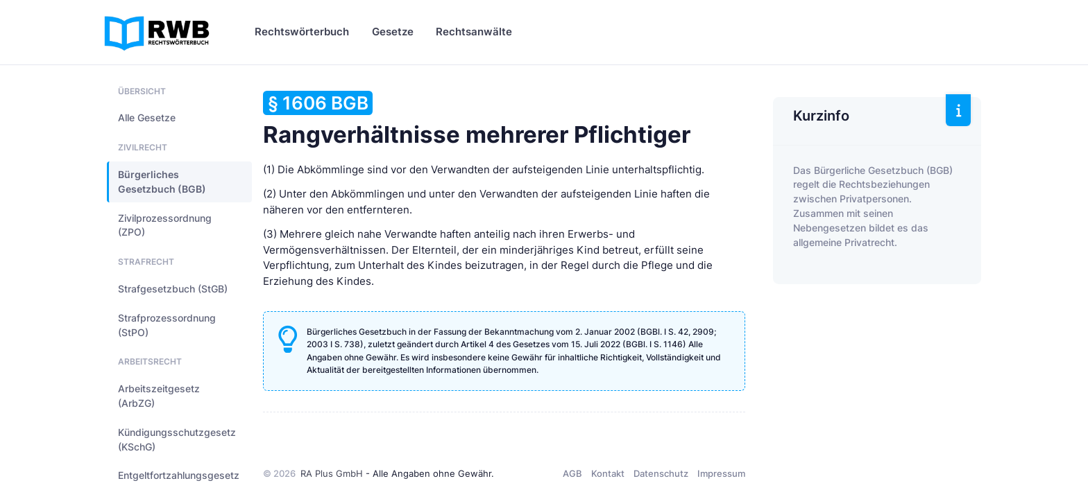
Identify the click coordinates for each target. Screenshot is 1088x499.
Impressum (721, 473)
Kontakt (607, 473)
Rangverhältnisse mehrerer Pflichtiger (476, 119)
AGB (572, 473)
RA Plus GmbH (331, 473)
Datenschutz (661, 473)
